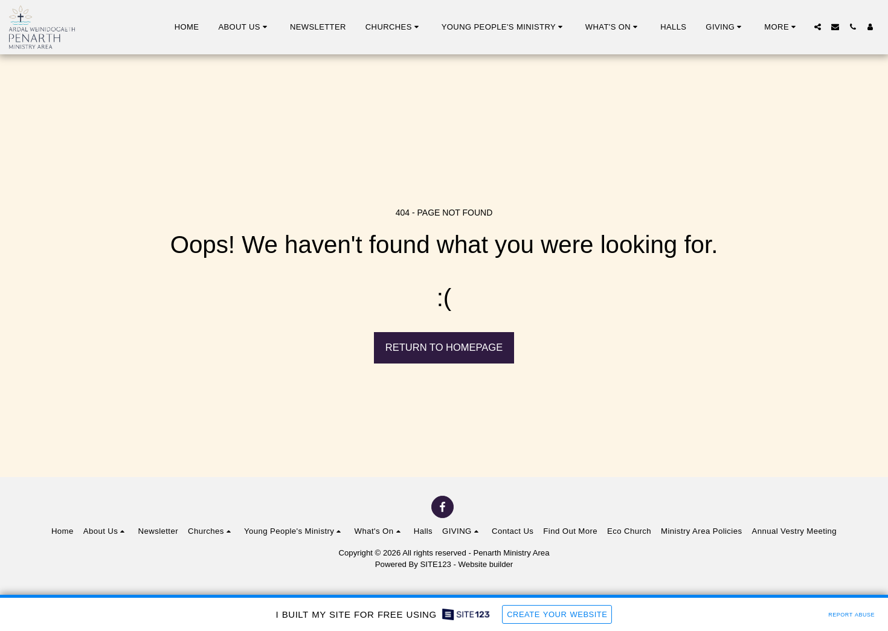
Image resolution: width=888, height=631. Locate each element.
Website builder (485, 564)
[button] (244, 27)
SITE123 (435, 564)
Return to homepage (444, 347)
